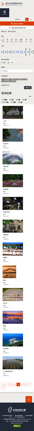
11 (18, 384)
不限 (3, 40)
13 (26, 384)
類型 (2, 36)
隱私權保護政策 (19, 415)
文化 (14, 52)
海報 (11, 40)
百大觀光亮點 (12, 81)
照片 (26, 40)
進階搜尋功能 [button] (5, 85)
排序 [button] (30, 96)
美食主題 (5, 81)
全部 (4, 99)
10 (14, 384)
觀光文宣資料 (12, 31)
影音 (7, 40)
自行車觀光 (11, 79)
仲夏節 (25, 79)
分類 (2, 46)
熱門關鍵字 (4, 76)
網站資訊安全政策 (7, 415)
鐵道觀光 (19, 79)
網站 (30, 40)
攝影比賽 (25, 52)
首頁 (3, 31)
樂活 (18, 52)
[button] (23, 19)
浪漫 (7, 52)
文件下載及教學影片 (19, 417)
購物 (10, 52)
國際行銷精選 (5, 59)
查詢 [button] (27, 88)
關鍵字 (3, 67)
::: (1, 415)
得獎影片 (29, 52)
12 (22, 384)
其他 (33, 52)
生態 (22, 52)
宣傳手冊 (21, 40)
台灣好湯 (5, 79)
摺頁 (16, 40)
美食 (3, 52)
